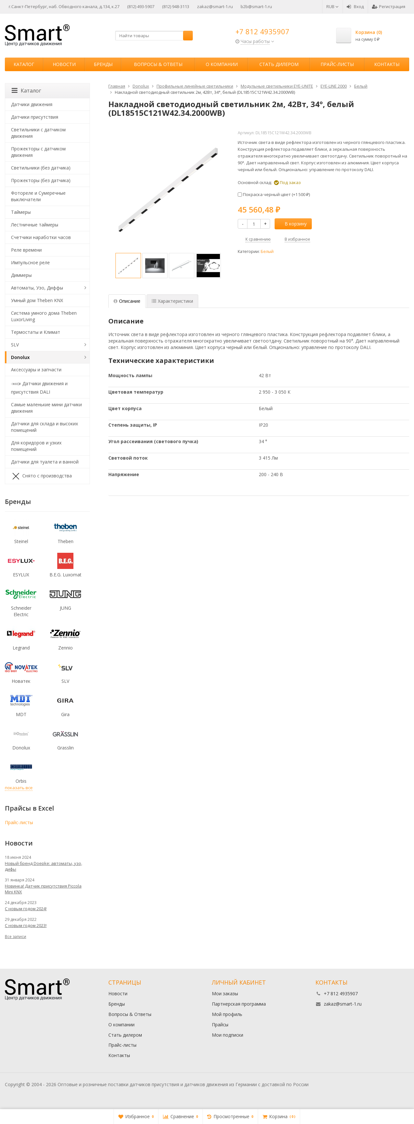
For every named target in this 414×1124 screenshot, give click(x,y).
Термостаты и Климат (35, 332)
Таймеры (21, 212)
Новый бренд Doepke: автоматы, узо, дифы (43, 866)
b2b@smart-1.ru (256, 6)
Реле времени (26, 250)
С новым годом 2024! (26, 908)
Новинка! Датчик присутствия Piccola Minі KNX (43, 889)
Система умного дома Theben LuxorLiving (44, 316)
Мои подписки (227, 1035)
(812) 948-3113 (175, 6)
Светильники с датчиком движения (38, 132)
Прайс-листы (337, 64)
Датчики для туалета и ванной (45, 462)
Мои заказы (225, 993)
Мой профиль (227, 1014)
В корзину (292, 224)
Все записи (15, 936)
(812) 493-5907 (140, 6)
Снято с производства (41, 476)
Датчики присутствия (34, 117)
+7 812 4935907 (262, 31)
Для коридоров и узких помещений (36, 446)
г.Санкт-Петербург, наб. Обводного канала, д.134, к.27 (64, 6)
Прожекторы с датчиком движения (38, 152)
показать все (19, 788)
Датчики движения (31, 104)
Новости (64, 64)
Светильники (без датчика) (41, 168)
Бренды (103, 64)
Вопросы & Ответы (158, 64)
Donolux (20, 357)
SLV (15, 345)
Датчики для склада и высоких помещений (44, 426)
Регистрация (388, 6)
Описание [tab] (127, 301)
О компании (222, 64)
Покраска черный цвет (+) (274, 194)
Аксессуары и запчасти (36, 369)
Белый (267, 251)
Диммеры (21, 275)
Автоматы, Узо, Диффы (37, 288)
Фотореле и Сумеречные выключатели (38, 196)
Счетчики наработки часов (41, 237)
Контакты (386, 64)
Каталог (24, 64)
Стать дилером (279, 64)
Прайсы (220, 1024)
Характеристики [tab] (172, 301)
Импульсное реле (30, 262)
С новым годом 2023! (26, 925)
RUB (332, 6)
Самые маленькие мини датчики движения (46, 407)
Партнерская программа (239, 1004)
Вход (355, 6)
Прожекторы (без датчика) (41, 180)
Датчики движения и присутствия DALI (39, 387)
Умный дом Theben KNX (37, 300)
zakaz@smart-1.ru (215, 6)
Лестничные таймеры (34, 225)
